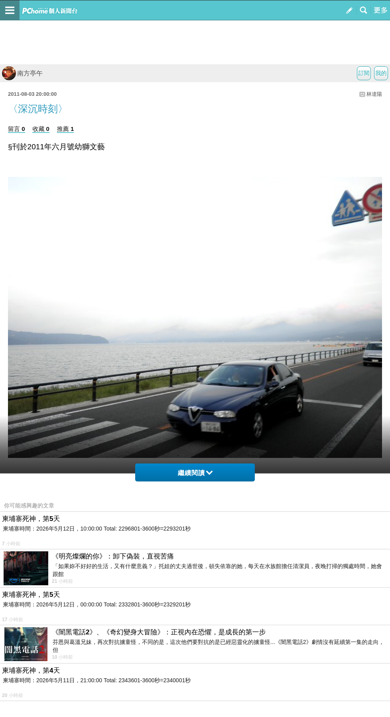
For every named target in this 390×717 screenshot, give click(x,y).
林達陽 (374, 94)
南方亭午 (22, 73)
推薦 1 (65, 128)
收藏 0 (40, 128)
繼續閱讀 (195, 472)
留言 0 (16, 128)
